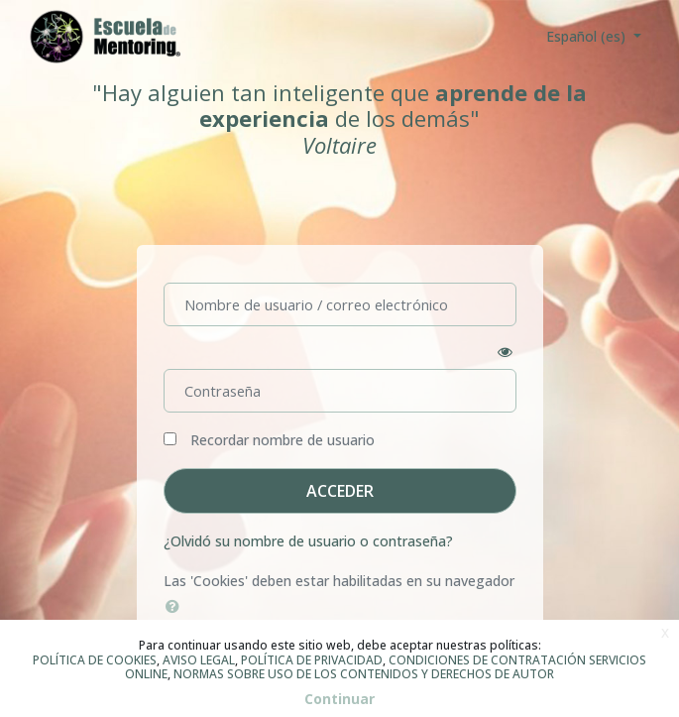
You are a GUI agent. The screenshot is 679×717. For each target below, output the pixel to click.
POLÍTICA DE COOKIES (95, 660)
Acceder (340, 491)
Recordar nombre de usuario (282, 439)
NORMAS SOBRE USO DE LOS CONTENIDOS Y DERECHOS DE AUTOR (363, 673)
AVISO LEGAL (199, 660)
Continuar (339, 698)
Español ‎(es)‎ (587, 36)
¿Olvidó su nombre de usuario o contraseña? (308, 541)
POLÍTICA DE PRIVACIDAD (312, 660)
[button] (176, 606)
